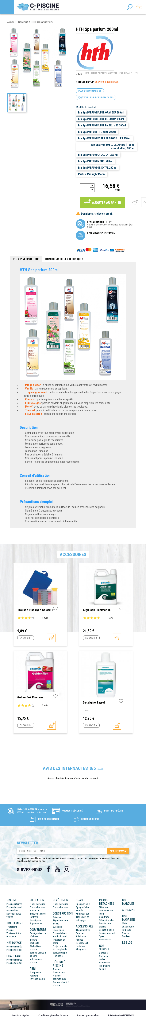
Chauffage (104, 916)
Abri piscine (35, 972)
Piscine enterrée (14, 904)
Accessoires (105, 939)
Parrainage (104, 962)
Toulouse (126, 929)
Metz (124, 923)
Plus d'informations (89, 91)
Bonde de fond (60, 936)
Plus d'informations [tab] (26, 259)
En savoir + (25, 638)
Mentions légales (20, 1015)
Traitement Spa (13, 933)
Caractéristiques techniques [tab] (64, 259)
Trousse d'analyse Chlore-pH (36, 610)
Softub (79, 910)
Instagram (66, 869)
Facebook (48, 869)
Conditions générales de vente (53, 1015)
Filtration (103, 907)
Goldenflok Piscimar (30, 697)
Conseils (103, 952)
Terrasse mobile (37, 978)
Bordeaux (127, 936)
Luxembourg (128, 926)
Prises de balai (60, 933)
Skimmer (57, 917)
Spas (101, 936)
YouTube (57, 869)
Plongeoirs (81, 949)
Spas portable (83, 904)
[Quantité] (85, 187)
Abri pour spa (82, 913)
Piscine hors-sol (14, 907)
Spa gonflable (82, 907)
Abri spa (34, 975)
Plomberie (58, 955)
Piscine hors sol (14, 949)
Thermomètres (83, 930)
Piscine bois (12, 910)
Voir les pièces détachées (95, 97)
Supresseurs (36, 923)
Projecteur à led (60, 946)
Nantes (125, 933)
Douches (80, 933)
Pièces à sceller (106, 920)
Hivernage (11, 936)
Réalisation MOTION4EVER (121, 1015)
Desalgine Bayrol (94, 702)
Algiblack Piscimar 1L (97, 610)
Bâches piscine (106, 929)
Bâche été (34, 943)
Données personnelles (88, 1015)
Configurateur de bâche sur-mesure (38, 936)
